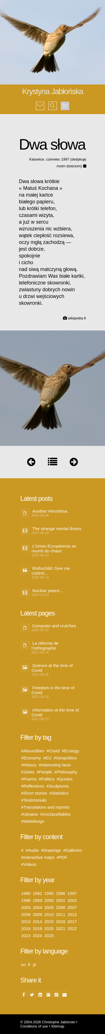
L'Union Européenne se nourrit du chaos (54, 548)
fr (29, 964)
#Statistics (58, 793)
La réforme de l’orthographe (45, 645)
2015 (48, 921)
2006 (60, 907)
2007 (72, 907)
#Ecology (70, 750)
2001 (60, 900)
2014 (37, 921)
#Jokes (28, 772)
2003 (26, 907)
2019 (37, 928)
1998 (26, 900)
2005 (48, 907)
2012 (72, 914)
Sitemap (57, 1026)
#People (44, 772)
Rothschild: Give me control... (51, 570)
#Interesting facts (55, 764)
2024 (37, 935)
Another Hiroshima (49, 511)
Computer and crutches (54, 625)
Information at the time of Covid (55, 712)
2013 (26, 921)
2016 (60, 921)
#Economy (31, 757)
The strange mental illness (56, 528)
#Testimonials (34, 800)
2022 (72, 928)
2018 (26, 928)
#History (29, 764)
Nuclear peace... (47, 590)
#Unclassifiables (55, 814)
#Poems (29, 779)
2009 (37, 914)
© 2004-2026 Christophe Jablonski (47, 1022)
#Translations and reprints (45, 807)
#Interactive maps (37, 857)
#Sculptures (57, 786)
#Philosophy (65, 772)
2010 (48, 914)
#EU (47, 757)
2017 (72, 921)
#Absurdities (33, 750)
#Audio (32, 850)
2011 (60, 914)
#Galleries (72, 850)
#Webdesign (33, 821)
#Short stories (34, 793)
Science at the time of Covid (52, 668)
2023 (26, 935)
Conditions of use (34, 1026)
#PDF (62, 857)
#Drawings (51, 850)
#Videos (28, 864)
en (23, 964)
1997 (72, 893)
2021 (60, 928)
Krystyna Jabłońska (52, 91)
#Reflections (33, 786)
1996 (60, 893)
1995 (48, 893)
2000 (48, 900)
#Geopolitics (65, 757)
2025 (48, 935)
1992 (37, 893)
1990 (26, 893)
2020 (48, 928)
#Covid (53, 750)
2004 (37, 907)
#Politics (47, 779)
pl (34, 964)
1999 (37, 900)
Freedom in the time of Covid (53, 690)
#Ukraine (29, 814)
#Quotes (65, 779)
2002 (72, 900)
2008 (26, 914)
